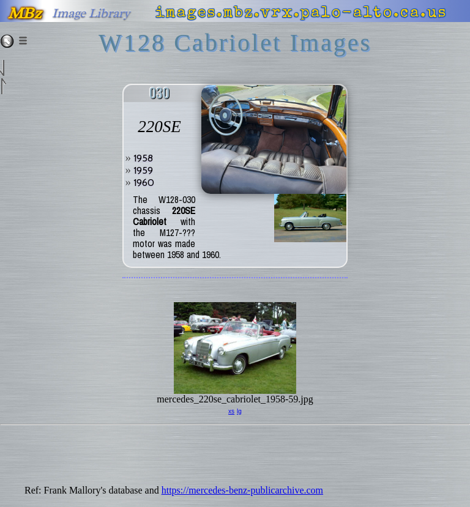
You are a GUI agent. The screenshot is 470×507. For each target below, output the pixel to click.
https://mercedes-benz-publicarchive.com (242, 490)
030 (159, 93)
